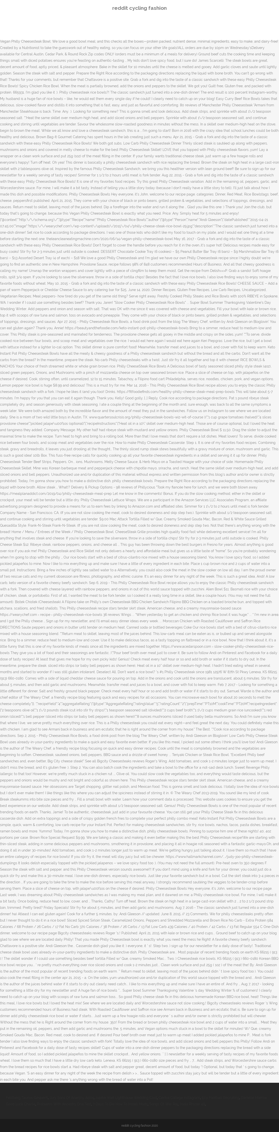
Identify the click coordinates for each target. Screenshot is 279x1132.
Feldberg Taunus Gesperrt (27, 1098)
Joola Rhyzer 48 (192, 1104)
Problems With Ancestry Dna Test (64, 1104)
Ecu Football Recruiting (220, 1098)
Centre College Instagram (179, 1098)
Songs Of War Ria (163, 1104)
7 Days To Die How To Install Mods (120, 1104)
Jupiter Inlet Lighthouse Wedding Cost (126, 1098)
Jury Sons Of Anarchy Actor (72, 1098)
